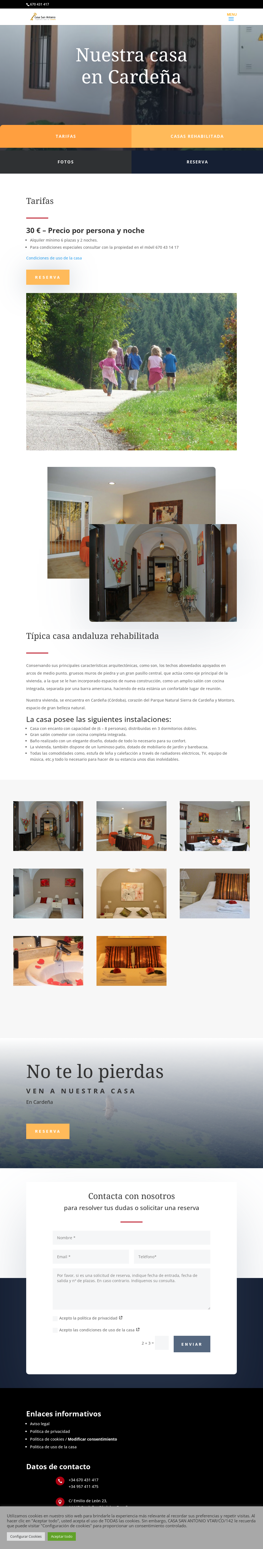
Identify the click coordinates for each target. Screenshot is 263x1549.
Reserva (48, 277)
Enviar (192, 1344)
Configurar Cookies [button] (26, 1536)
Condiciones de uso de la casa (54, 258)
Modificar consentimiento (92, 1439)
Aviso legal (40, 1423)
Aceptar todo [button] (62, 1536)
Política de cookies (47, 1439)
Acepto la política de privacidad (88, 1318)
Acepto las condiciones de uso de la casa (96, 1330)
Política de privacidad (50, 1431)
